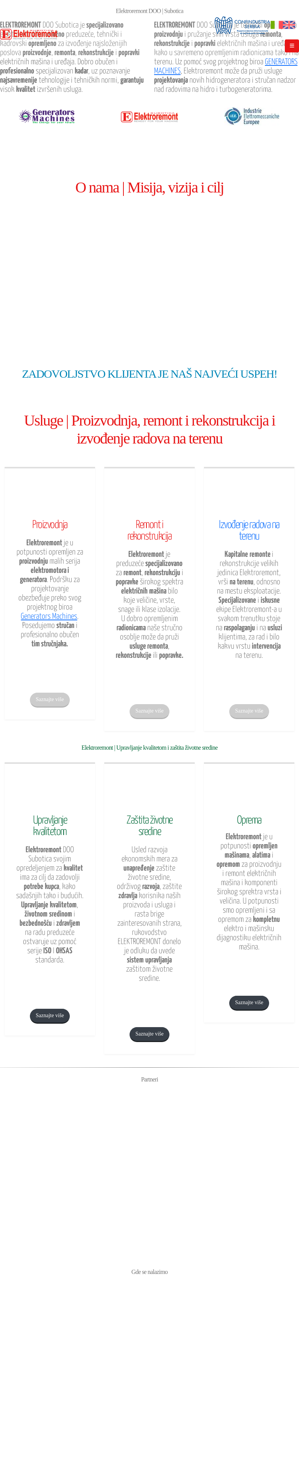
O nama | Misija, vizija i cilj (150, 187)
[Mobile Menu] (292, 45)
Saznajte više (50, 699)
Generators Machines (49, 616)
